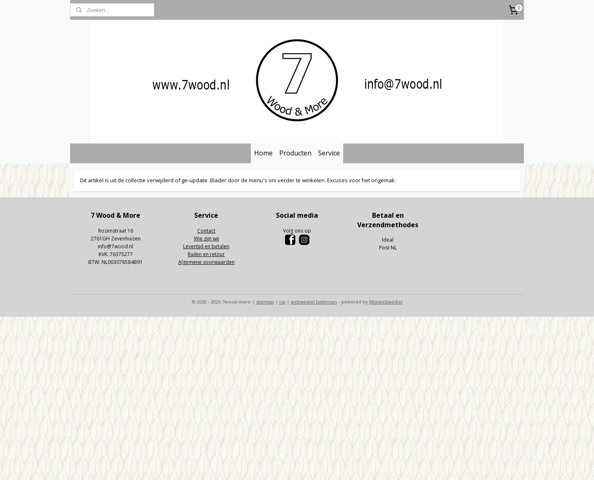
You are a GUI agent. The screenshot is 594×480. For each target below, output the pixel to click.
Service (329, 153)
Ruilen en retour (206, 254)
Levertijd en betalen (206, 246)
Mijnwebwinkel (386, 302)
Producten (295, 153)
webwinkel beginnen (314, 302)
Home (263, 153)
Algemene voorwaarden (206, 262)
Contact (206, 230)
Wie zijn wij (206, 238)
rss (282, 302)
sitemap (265, 302)
